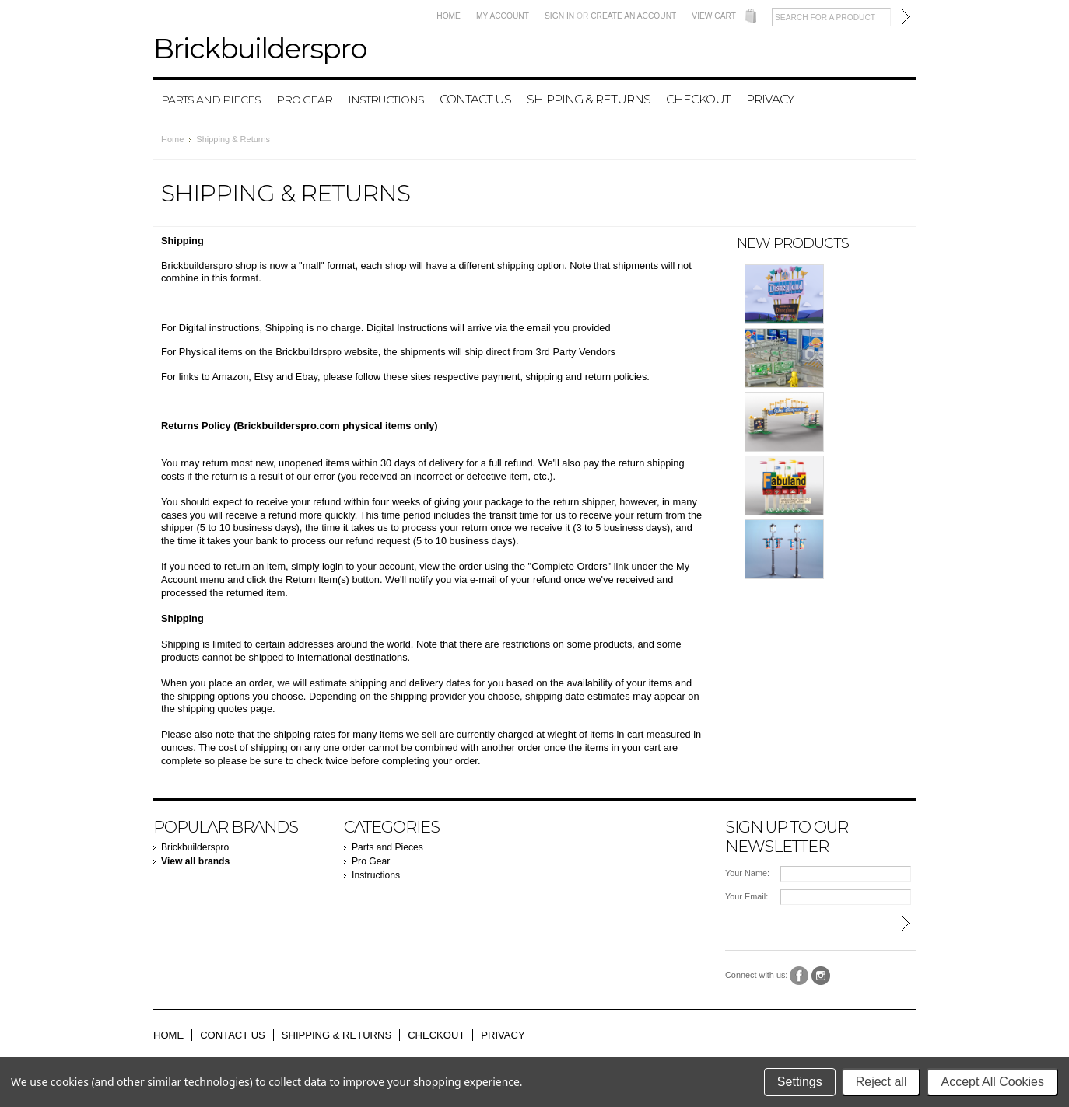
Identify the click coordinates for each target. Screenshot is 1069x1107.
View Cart (714, 16)
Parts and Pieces (211, 100)
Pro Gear (304, 100)
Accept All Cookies (992, 1081)
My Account (502, 16)
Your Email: (746, 896)
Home (448, 16)
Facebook (799, 976)
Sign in (559, 16)
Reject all (881, 1081)
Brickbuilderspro (195, 847)
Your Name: (747, 873)
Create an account (633, 16)
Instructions (386, 100)
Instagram (821, 976)
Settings (799, 1081)
